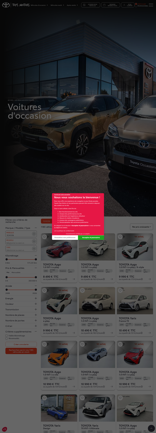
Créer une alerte (21, 344)
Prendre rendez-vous (110, 5)
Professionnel (143, 6)
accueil (10, 100)
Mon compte (127, 5)
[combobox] (21, 241)
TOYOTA (48, 221)
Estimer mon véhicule (90, 5)
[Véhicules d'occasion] (39, 5)
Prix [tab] (8, 272)
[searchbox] (17, 241)
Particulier (142, 4)
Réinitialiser (68, 221)
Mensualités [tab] (16, 272)
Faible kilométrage (17, 335)
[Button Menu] (151, 5)
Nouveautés (14, 338)
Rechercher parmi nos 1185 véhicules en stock (21, 351)
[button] (21, 228)
